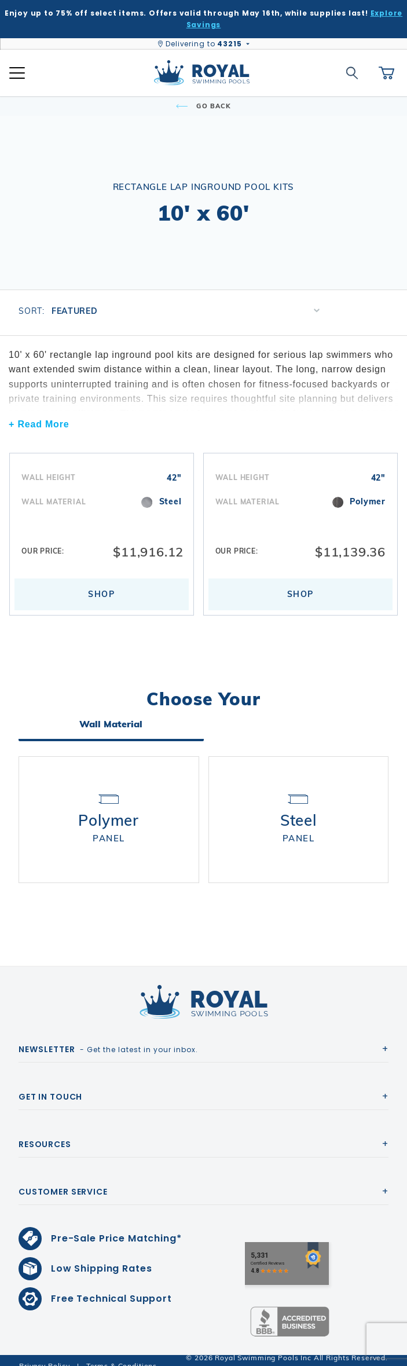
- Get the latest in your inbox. (108, 1038)
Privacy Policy (44, 1354)
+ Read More (39, 424)
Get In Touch (50, 1086)
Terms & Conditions (121, 1354)
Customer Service (63, 1180)
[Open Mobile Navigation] (17, 73)
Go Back (203, 106)
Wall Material (110, 728)
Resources (45, 1133)
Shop (101, 598)
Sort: (32, 311)
